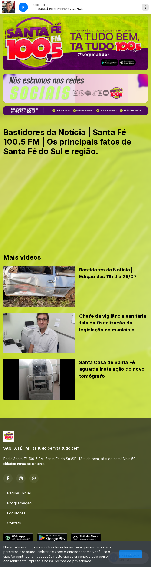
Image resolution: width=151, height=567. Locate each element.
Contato (14, 523)
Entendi (130, 554)
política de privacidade (73, 561)
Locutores (16, 513)
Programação (19, 503)
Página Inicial (19, 493)
